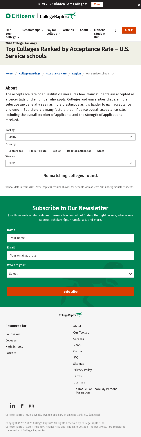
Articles (68, 30)
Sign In (129, 30)
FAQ (75, 357)
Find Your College (11, 33)
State (100, 151)
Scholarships (31, 30)
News (77, 345)
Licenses (79, 382)
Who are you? (16, 265)
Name (11, 230)
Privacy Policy (82, 370)
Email (11, 247)
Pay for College (51, 31)
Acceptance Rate (56, 73)
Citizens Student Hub (99, 33)
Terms (77, 376)
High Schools (14, 346)
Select (13, 273)
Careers (78, 339)
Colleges (11, 340)
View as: (10, 156)
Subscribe (71, 291)
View (97, 4)
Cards (12, 163)
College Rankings (30, 73)
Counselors (13, 334)
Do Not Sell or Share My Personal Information (95, 390)
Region (76, 73)
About (84, 30)
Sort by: (10, 130)
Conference (15, 151)
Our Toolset (81, 332)
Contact (78, 351)
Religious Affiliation (79, 151)
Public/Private (38, 151)
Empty (12, 136)
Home (9, 73)
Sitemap (78, 363)
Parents (11, 353)
